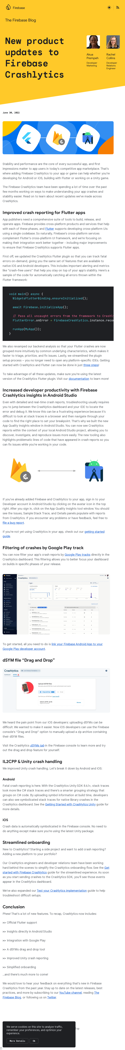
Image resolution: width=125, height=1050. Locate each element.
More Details (17, 1040)
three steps (90, 365)
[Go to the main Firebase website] (8, 6)
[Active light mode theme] (109, 7)
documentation (79, 379)
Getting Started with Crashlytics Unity (70, 804)
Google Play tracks (77, 554)
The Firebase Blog (20, 20)
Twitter (51, 997)
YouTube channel (70, 993)
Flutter (49, 229)
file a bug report (13, 523)
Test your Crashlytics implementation (62, 890)
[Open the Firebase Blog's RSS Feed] (117, 7)
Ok (34, 1040)
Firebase (19, 8)
